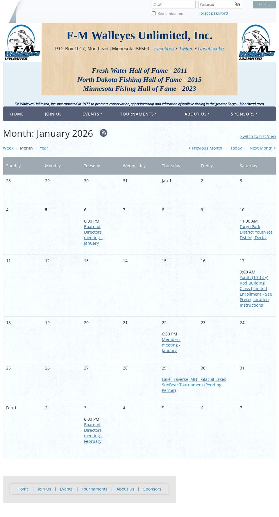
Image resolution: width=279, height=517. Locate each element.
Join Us (44, 489)
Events (66, 489)
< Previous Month (205, 148)
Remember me (170, 13)
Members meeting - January (171, 345)
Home (23, 489)
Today (236, 148)
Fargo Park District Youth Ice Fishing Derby (256, 232)
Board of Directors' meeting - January (93, 235)
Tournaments (95, 489)
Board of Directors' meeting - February (93, 433)
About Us (125, 489)
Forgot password (213, 13)
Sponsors (152, 489)
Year (44, 148)
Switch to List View (258, 136)
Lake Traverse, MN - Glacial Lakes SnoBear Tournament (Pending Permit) (194, 384)
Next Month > (263, 148)
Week (8, 148)
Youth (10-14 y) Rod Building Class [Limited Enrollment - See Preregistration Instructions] (256, 291)
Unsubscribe (211, 48)
